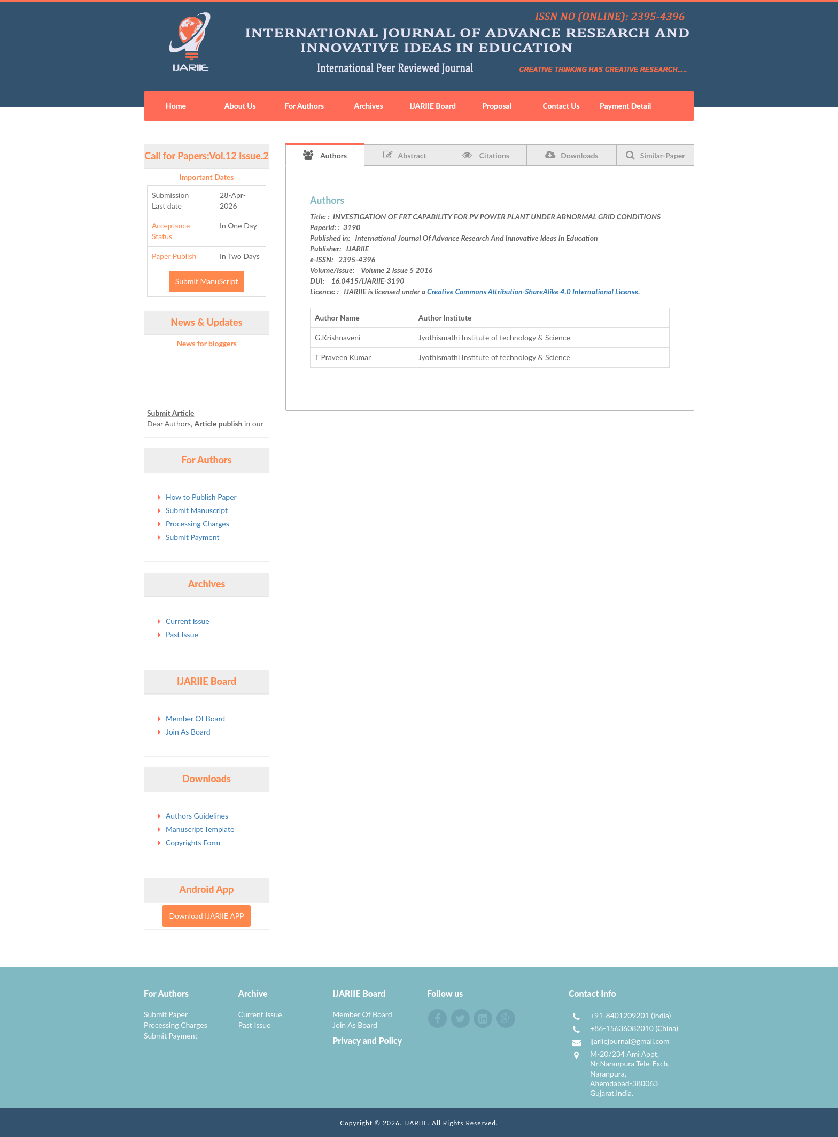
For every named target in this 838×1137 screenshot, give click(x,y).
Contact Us (560, 105)
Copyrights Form (193, 842)
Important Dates (207, 176)
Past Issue (182, 634)
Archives (368, 105)
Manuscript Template (200, 829)
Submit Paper (166, 1014)
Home (176, 105)
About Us (240, 105)
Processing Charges (197, 523)
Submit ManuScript (206, 281)
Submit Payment (192, 536)
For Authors (304, 105)
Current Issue (188, 620)
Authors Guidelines (197, 815)
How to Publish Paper (201, 496)
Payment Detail (625, 105)
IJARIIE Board (432, 105)
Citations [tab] (485, 155)
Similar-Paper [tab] (655, 155)
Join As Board (188, 731)
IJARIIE (416, 1123)
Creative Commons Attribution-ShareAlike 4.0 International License (532, 291)
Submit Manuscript (197, 510)
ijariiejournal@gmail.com (630, 1041)
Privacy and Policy (367, 1040)
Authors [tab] (325, 155)
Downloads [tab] (571, 155)
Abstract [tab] (404, 155)
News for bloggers (206, 343)
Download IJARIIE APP (206, 915)
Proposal (496, 105)
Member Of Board (195, 718)
